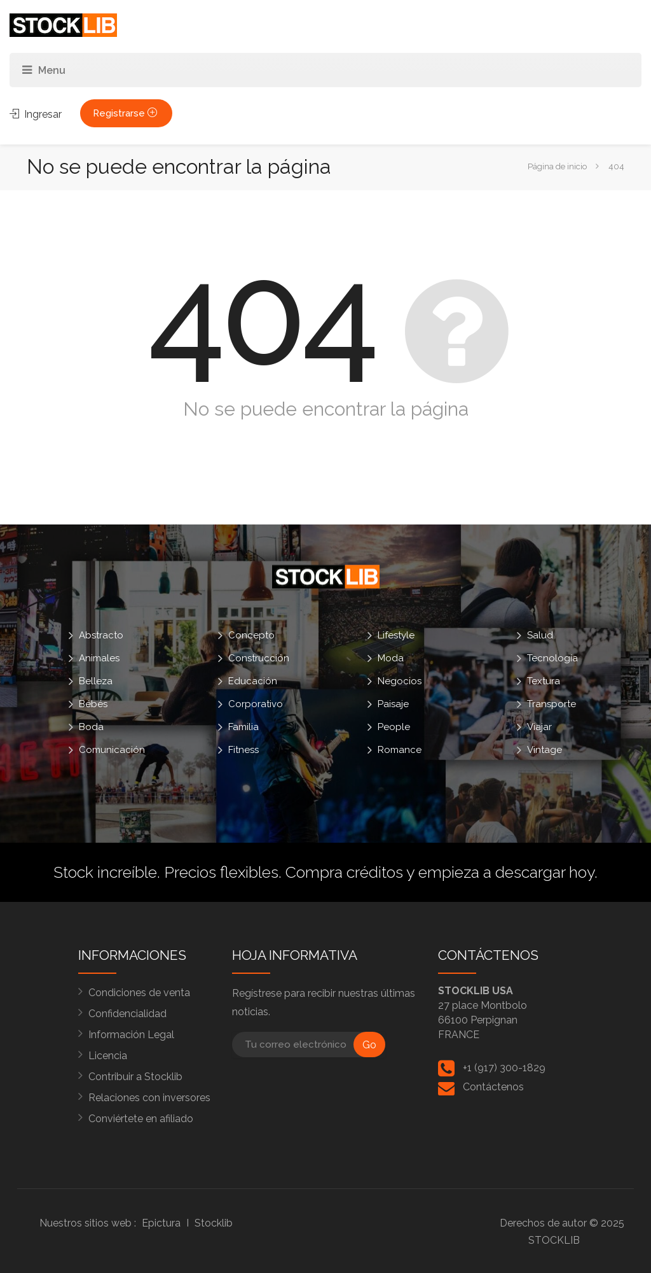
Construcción (258, 658)
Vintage (544, 750)
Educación (252, 681)
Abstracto (101, 635)
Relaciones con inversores (149, 1098)
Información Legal (131, 1035)
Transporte (551, 704)
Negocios (399, 681)
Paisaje (393, 704)
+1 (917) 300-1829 (504, 1068)
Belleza (96, 681)
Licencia (107, 1056)
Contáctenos (493, 1087)
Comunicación (112, 750)
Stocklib (214, 1223)
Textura (543, 681)
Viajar (539, 727)
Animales (99, 658)
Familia (243, 727)
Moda (391, 658)
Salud (540, 635)
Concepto (251, 635)
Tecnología (552, 658)
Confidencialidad (127, 1014)
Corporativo (255, 704)
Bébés (93, 704)
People (394, 727)
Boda (91, 727)
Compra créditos (344, 872)
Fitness (243, 750)
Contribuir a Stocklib (135, 1077)
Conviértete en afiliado (140, 1119)
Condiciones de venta (139, 993)
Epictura (161, 1223)
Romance (399, 750)
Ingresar (36, 114)
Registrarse (126, 113)
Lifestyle (396, 635)
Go (369, 1045)
